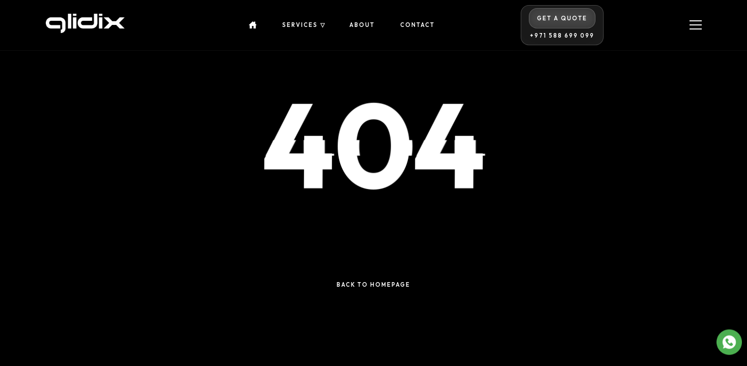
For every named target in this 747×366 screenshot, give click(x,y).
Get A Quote (562, 18)
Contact (417, 25)
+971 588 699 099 (562, 36)
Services (300, 25)
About (362, 25)
